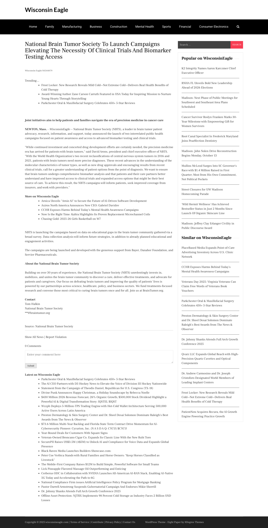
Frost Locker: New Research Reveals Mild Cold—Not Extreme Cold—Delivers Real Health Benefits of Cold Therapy (208, 397)
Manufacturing (72, 26)
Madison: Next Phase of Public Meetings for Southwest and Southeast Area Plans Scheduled (210, 102)
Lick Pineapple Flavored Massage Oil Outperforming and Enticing (83, 469)
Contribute (97, 522)
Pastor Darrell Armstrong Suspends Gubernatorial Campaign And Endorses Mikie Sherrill (98, 487)
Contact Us (129, 522)
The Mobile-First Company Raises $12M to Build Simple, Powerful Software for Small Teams (100, 464)
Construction (118, 26)
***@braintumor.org (37, 313)
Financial (185, 26)
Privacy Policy (113, 522)
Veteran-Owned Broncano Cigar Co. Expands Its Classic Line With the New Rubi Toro (96, 438)
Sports (166, 26)
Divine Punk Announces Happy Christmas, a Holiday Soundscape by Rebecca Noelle (95, 393)
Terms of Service (79, 522)
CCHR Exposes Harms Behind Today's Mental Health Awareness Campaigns (90, 210)
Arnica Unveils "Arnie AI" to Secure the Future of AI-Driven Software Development (94, 201)
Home (33, 26)
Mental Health (144, 26)
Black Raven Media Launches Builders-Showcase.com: (76, 451)
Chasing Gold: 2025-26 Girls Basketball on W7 (71, 219)
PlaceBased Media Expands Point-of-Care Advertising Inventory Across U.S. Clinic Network (208, 252)
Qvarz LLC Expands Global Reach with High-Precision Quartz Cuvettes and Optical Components (210, 358)
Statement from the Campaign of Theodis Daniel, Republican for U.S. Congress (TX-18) (97, 388)
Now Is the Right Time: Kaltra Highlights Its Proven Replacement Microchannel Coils (95, 214)
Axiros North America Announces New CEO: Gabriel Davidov (80, 205)
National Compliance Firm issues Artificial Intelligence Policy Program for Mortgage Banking (101, 482)
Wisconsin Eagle (46, 9)
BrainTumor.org (153, 291)
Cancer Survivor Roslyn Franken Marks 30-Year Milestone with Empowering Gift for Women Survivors (209, 121)
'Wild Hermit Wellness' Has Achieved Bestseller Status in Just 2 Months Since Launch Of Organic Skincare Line (207, 209)
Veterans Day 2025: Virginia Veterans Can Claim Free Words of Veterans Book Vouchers (209, 286)
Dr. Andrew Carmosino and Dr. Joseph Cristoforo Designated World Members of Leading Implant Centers (208, 378)
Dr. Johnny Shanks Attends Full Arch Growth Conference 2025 (81, 491)
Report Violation (56, 337)
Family (49, 26)
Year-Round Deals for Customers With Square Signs (74, 433)
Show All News (34, 337)
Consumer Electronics (213, 26)
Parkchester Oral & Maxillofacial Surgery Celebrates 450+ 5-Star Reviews (88, 103)
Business (96, 26)
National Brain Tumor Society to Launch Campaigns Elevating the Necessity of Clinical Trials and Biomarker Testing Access (98, 50)
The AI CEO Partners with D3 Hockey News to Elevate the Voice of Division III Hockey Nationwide (104, 384)
